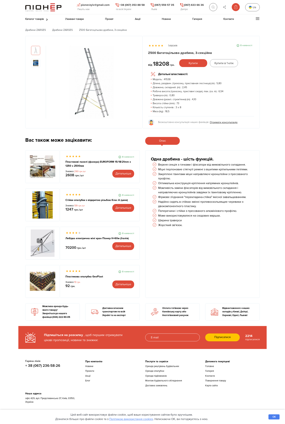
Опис (162, 141)
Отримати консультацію (224, 122)
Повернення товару (215, 380)
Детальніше (123, 173)
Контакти (210, 375)
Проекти (89, 371)
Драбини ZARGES (35, 30)
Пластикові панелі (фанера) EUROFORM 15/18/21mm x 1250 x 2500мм (98, 163)
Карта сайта (211, 385)
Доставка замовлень (156, 385)
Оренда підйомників (156, 375)
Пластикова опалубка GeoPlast (84, 276)
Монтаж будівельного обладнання (163, 380)
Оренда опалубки (154, 371)
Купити (193, 63)
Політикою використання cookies (131, 419)
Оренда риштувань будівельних (162, 366)
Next (134, 84)
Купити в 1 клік (224, 63)
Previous (49, 84)
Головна (209, 366)
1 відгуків (172, 45)
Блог (87, 380)
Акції (88, 375)
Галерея (209, 371)
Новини (89, 366)
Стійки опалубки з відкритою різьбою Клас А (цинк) (96, 200)
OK (274, 416)
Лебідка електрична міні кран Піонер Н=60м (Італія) (97, 238)
